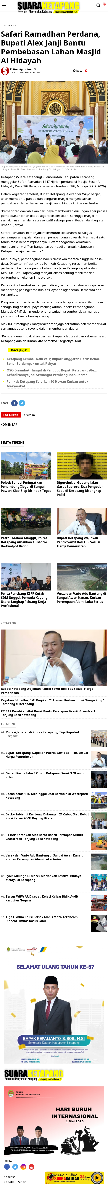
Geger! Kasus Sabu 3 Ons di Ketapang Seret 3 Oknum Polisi (45, 775)
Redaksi (9, 1182)
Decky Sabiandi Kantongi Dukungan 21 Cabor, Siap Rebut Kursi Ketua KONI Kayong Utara (47, 816)
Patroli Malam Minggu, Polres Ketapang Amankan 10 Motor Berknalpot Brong (24, 542)
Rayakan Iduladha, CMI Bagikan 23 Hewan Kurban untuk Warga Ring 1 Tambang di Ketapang (53, 702)
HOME (4, 25)
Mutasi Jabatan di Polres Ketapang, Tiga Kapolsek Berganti (43, 734)
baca (77, 70)
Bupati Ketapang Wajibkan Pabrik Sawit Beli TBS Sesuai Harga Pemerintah (78, 542)
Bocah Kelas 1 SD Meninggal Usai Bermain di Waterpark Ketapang (47, 796)
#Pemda (29, 415)
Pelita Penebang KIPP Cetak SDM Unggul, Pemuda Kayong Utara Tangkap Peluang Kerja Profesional (24, 599)
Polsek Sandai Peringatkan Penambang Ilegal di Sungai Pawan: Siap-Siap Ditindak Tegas (26, 486)
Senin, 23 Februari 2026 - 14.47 (25, 72)
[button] (104, 2)
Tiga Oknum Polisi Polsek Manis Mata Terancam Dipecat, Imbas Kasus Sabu (42, 919)
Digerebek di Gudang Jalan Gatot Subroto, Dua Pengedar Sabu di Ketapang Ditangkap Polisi (80, 488)
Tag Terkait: (11, 415)
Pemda (13, 25)
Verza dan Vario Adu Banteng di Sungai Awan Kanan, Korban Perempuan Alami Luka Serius (81, 597)
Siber (22, 1182)
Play (97, 1178)
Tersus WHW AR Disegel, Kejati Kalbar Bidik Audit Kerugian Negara (42, 898)
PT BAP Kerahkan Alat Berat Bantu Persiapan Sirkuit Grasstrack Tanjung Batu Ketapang (48, 713)
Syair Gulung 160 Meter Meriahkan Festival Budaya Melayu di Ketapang (43, 878)
